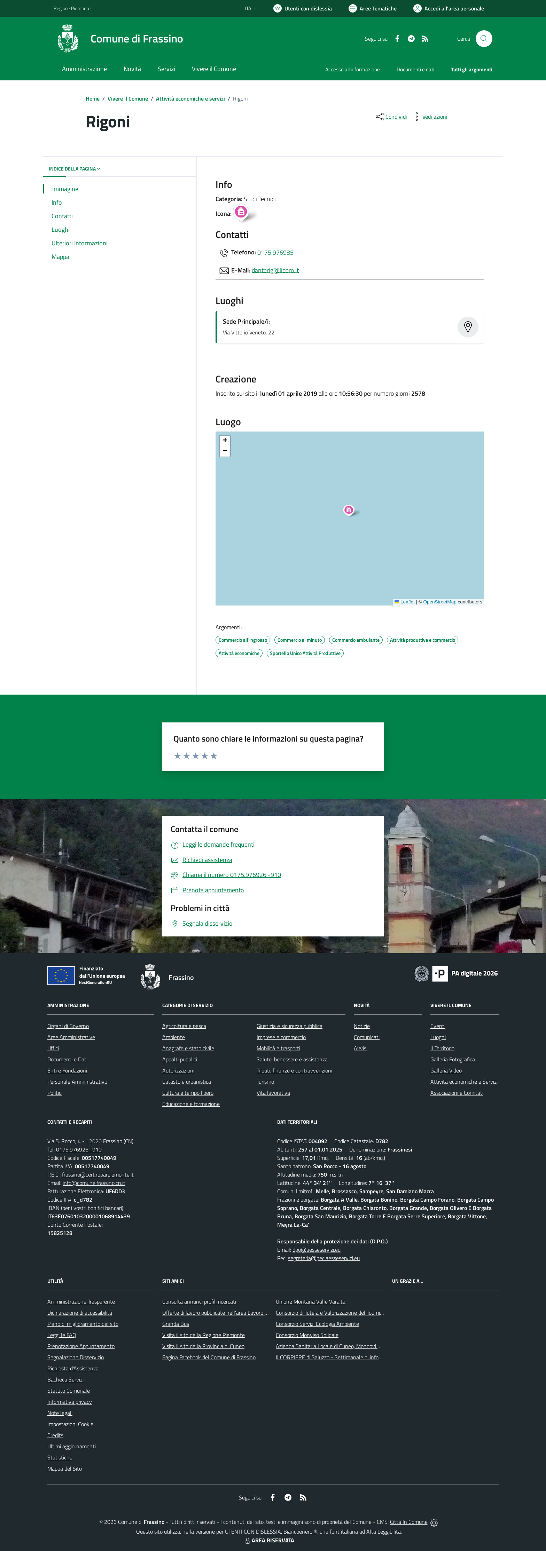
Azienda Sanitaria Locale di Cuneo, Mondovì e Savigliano (340, 1346)
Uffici (53, 1048)
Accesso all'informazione (352, 69)
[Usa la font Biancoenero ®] (302, 8)
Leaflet (405, 601)
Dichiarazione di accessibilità (79, 1312)
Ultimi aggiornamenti (71, 1446)
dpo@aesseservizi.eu (316, 1249)
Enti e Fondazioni (67, 1070)
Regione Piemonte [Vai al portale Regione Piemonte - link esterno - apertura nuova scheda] (72, 8)
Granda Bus (175, 1324)
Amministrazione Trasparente (81, 1301)
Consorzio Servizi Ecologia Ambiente (317, 1324)
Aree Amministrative (71, 1037)
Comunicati (367, 1037)
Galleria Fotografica (452, 1059)
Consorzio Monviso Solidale (307, 1335)
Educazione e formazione (191, 1104)
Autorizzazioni (178, 1070)
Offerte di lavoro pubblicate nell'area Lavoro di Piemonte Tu (230, 1312)
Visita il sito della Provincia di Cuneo (203, 1346)
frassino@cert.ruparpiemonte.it (98, 1174)
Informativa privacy (69, 1402)
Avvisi (360, 1048)
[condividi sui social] (390, 116)
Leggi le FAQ (61, 1335)
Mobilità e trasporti (278, 1048)
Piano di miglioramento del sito (82, 1324)
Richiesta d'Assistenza (73, 1368)
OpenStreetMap (439, 601)
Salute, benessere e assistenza (292, 1059)
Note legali (59, 1413)
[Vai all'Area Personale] (448, 8)
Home (93, 98)
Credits (55, 1435)
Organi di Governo (68, 1026)
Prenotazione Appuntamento (81, 1346)
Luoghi (438, 1037)
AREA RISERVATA (268, 1540)
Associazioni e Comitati (456, 1093)
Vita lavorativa (273, 1093)
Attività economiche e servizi (190, 98)
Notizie (362, 1026)
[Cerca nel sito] (484, 38)
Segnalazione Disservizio (75, 1357)
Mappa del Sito (64, 1468)
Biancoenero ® (300, 1531)
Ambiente (173, 1037)
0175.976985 (275, 252)
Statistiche (59, 1457)
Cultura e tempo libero (187, 1093)
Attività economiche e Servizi (464, 1081)
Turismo (265, 1081)
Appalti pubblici (179, 1059)
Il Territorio (442, 1048)
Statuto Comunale (68, 1390)
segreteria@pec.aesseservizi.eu (324, 1258)
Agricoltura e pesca (184, 1026)
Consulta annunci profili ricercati (199, 1301)
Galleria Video (446, 1070)
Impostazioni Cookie (70, 1424)
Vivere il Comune (128, 98)
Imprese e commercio (281, 1037)
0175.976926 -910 (79, 1149)
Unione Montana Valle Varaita (310, 1301)
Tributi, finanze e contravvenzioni (294, 1070)
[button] (352, 512)
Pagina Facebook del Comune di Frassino (209, 1357)
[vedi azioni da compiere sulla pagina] (429, 116)
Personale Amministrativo (77, 1081)
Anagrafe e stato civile (188, 1048)
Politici (54, 1093)
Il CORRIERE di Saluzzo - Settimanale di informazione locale (345, 1357)
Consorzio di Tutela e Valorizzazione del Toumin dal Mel (338, 1312)
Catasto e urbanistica (186, 1081)
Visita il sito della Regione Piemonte (203, 1335)
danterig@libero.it (275, 270)
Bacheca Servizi (65, 1379)
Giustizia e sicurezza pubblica (289, 1026)
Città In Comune (409, 1522)
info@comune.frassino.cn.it (94, 1183)
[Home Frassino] (118, 38)
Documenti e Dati (67, 1059)
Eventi (437, 1026)
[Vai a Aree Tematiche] (372, 8)
